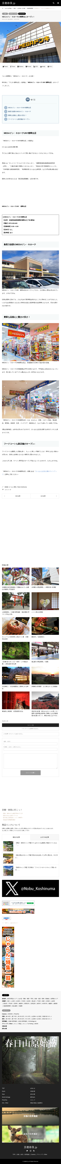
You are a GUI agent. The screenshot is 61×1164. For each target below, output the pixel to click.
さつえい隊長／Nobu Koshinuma (18, 487)
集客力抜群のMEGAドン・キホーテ (19, 111)
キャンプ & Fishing (28, 1023)
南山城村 (14, 1006)
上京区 (13, 1001)
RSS (34, 1150)
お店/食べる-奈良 (36, 1019)
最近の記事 (16, 837)
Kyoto (3, 1091)
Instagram (30, 1150)
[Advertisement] (31, 514)
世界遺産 (4, 1021)
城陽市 (50, 1003)
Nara (3, 1094)
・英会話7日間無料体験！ (9, 820)
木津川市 (44, 1003)
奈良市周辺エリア (12, 998)
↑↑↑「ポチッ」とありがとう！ (10, 923)
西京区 (5, 1003)
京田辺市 (33, 1003)
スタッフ (32, 1100)
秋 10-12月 (21, 1016)
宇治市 (10, 1003)
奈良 (3, 1019)
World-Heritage (6, 1097)
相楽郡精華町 (22, 13)
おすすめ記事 (44, 837)
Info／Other (5, 1103)
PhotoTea (4, 1100)
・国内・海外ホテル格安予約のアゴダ (12, 813)
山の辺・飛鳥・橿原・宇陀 (25, 998)
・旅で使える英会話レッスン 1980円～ (12, 817)
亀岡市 (21, 1003)
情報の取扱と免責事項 (36, 1103)
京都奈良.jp (30, 1147)
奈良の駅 (4, 1028)
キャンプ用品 (17, 1023)
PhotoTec (16, 1014)
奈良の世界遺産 (22, 1021)
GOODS (10, 1014)
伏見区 (48, 1001)
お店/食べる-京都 (13, 13)
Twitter (27, 1150)
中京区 (23, 1001)
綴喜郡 (55, 1003)
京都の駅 (4, 1026)
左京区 (18, 1001)
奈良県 (4, 998)
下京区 (39, 1001)
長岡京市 (26, 1003)
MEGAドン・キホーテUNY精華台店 (19, 107)
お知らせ (32, 1088)
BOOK (36, 1023)
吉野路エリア (54, 998)
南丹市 (39, 1003)
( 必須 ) (7, 741)
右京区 (28, 1001)
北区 (8, 1001)
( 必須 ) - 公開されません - (12, 746)
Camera (4, 1014)
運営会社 (32, 1097)
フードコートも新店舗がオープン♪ (19, 119)
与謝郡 (20, 1006)
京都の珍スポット (47, 1016)
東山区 (34, 1001)
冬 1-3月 (27, 1016)
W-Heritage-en (32, 1021)
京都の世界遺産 (12, 1021)
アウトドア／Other (7, 1023)
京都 (5, 13)
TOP (3, 1088)
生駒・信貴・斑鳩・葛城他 (41, 998)
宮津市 (16, 1003)
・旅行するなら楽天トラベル (10, 815)
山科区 (53, 1001)
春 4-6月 (8, 1016)
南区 (43, 1001)
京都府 (4, 1001)
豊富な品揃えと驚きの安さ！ (17, 115)
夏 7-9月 (14, 1016)
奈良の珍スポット (47, 1019)
